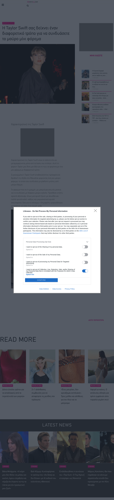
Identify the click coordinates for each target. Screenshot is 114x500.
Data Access (56, 289)
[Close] (96, 211)
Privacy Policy (70, 289)
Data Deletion (44, 289)
